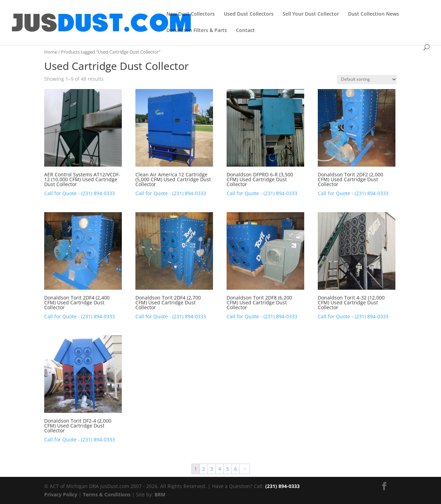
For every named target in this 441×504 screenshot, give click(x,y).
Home (50, 52)
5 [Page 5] (227, 468)
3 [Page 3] (211, 468)
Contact (245, 30)
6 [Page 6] (235, 468)
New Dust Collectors (190, 14)
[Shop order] (367, 79)
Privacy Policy (60, 494)
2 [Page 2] (203, 468)
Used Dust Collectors (249, 14)
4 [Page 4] (219, 468)
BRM (160, 494)
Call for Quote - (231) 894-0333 (79, 193)
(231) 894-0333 (282, 486)
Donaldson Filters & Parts (196, 30)
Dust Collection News (373, 14)
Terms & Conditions (107, 494)
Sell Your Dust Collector (311, 14)
